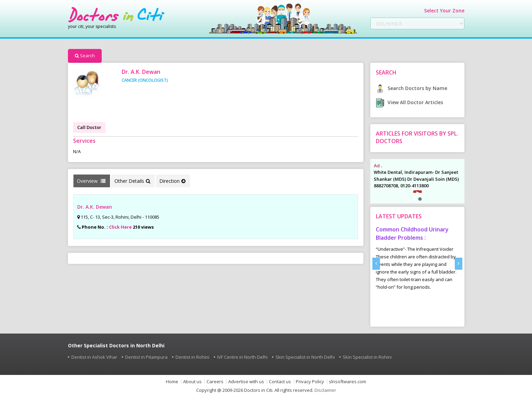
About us (192, 381)
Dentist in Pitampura (146, 357)
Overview (91, 181)
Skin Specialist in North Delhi (305, 357)
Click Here (120, 227)
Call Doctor (89, 127)
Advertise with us (246, 381)
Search (85, 55)
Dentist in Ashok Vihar (94, 357)
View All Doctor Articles (409, 102)
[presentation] (376, 264)
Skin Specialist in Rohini (367, 357)
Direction (172, 181)
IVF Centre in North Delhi (242, 357)
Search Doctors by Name (411, 88)
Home (172, 381)
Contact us (280, 381)
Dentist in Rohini (192, 357)
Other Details (132, 181)
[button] (414, 199)
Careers (215, 381)
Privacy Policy (310, 381)
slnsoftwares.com (347, 381)
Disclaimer (325, 390)
